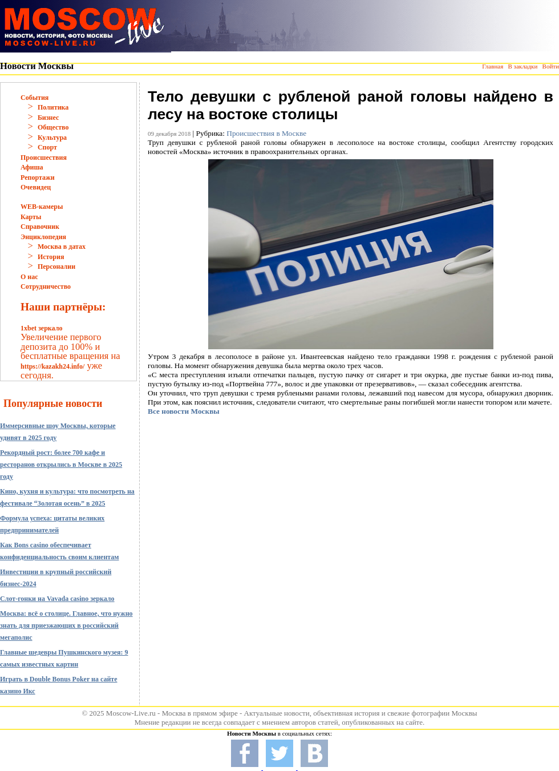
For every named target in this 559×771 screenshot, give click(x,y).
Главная (492, 66)
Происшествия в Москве (266, 133)
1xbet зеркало (41, 328)
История (51, 257)
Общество (53, 127)
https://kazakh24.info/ (52, 366)
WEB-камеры (42, 207)
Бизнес (48, 118)
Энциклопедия (43, 237)
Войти (550, 66)
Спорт (47, 147)
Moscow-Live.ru (131, 713)
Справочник (40, 227)
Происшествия (44, 158)
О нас (29, 277)
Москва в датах (62, 247)
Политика (53, 107)
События (34, 98)
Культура (52, 138)
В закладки (522, 66)
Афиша (32, 167)
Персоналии (56, 267)
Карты (31, 217)
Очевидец (36, 187)
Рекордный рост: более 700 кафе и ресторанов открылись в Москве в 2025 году (61, 465)
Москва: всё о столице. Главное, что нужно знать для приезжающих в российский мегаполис (66, 625)
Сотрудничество (46, 286)
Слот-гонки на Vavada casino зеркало (57, 599)
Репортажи (38, 177)
